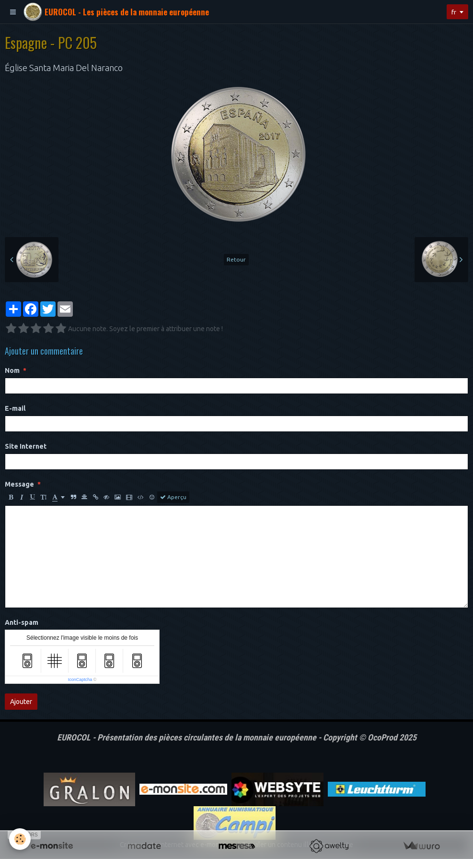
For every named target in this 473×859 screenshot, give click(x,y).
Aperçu (173, 497)
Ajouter (21, 701)
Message (19, 484)
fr (453, 12)
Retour (236, 259)
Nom (12, 370)
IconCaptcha (80, 679)
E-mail (15, 408)
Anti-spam (21, 622)
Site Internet (25, 446)
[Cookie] (20, 839)
